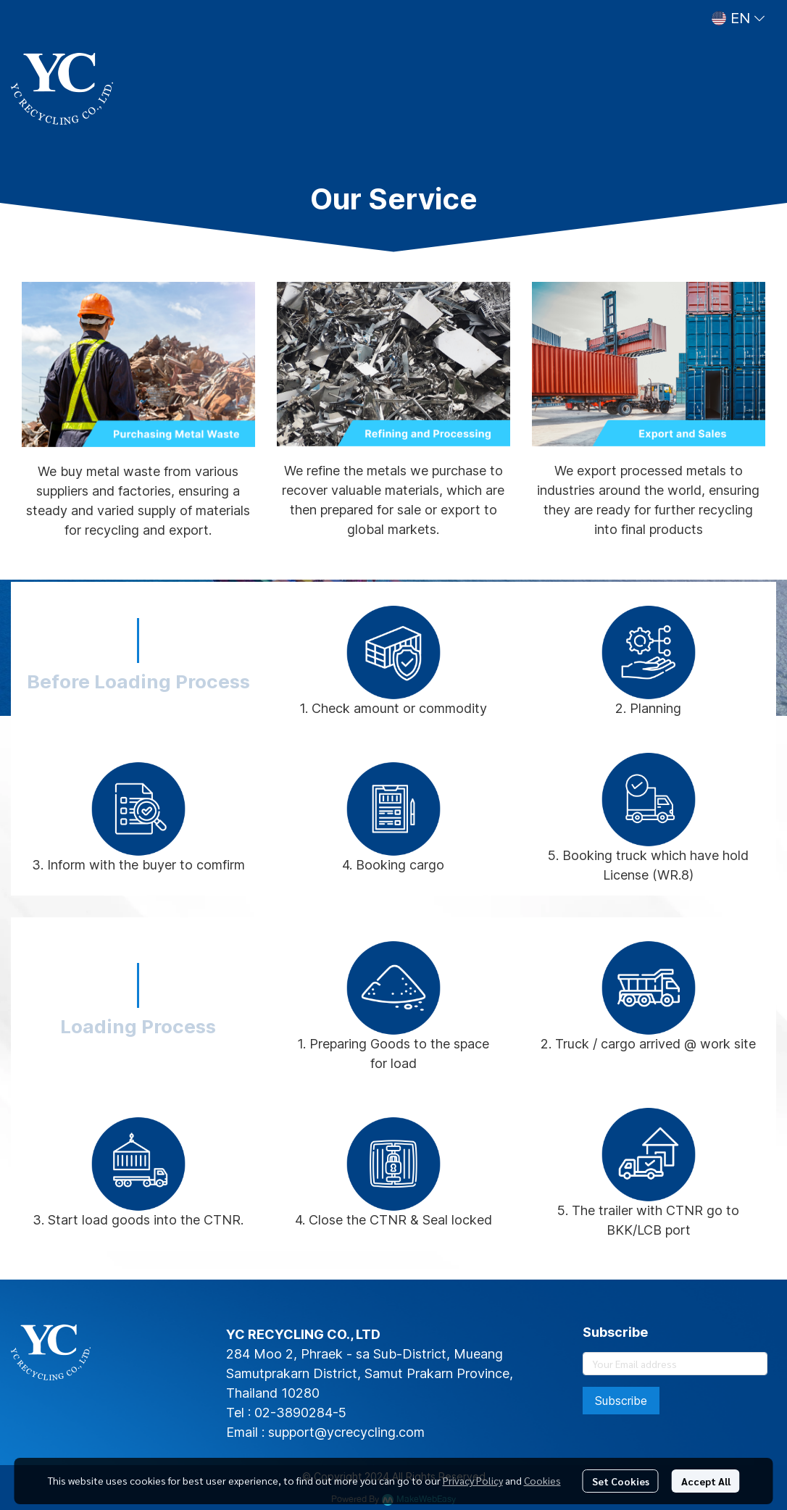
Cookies (542, 1480)
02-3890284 (293, 1412)
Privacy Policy (473, 1480)
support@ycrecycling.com (346, 1432)
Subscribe (621, 1400)
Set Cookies (620, 1481)
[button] (738, 18)
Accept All (705, 1481)
